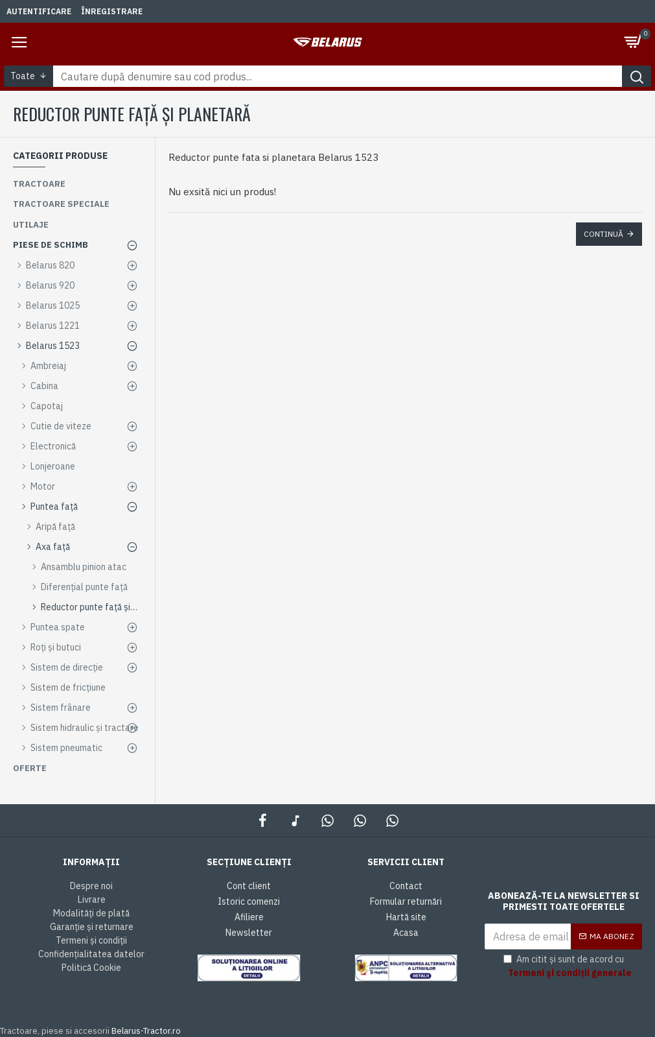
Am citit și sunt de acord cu (568, 966)
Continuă (603, 234)
